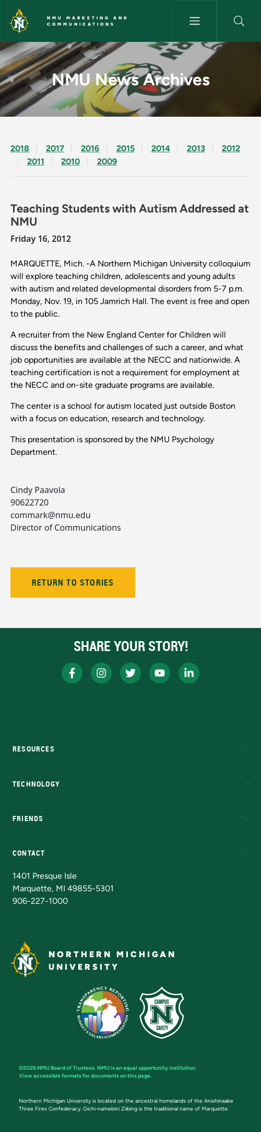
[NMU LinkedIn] (189, 673)
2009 (107, 161)
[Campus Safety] (161, 1013)
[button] (239, 21)
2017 (55, 148)
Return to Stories (73, 582)
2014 (160, 148)
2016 (90, 148)
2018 (19, 148)
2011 (35, 161)
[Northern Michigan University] (19, 21)
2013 (196, 148)
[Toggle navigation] (194, 21)
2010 (70, 161)
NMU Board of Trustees (65, 1067)
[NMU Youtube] (159, 673)
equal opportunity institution (159, 1067)
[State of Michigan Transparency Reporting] (103, 1013)
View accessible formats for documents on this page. (85, 1075)
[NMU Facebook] (72, 673)
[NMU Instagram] (101, 673)
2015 (125, 148)
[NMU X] (130, 673)
